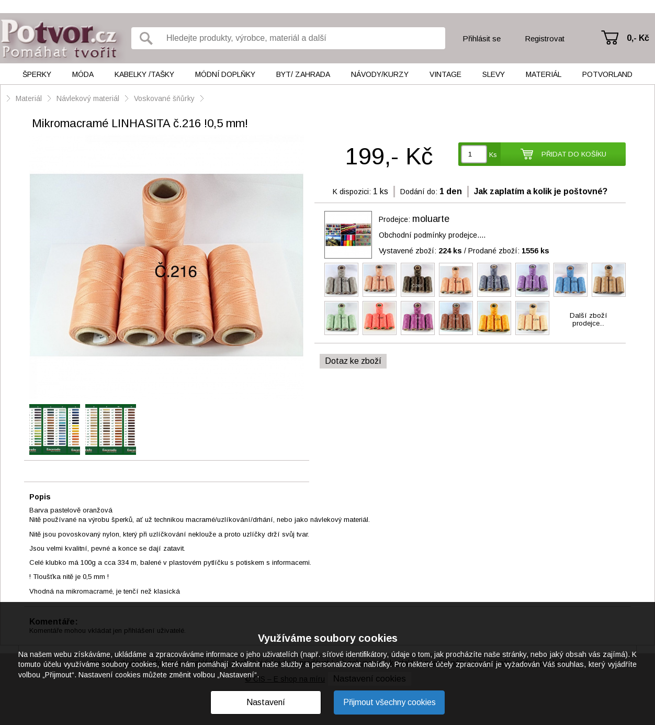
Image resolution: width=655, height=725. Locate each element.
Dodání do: (418, 191)
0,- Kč (638, 38)
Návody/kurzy (380, 74)
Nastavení (265, 702)
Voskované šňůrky (165, 98)
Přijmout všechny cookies (389, 702)
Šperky (36, 74)
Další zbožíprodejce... (588, 319)
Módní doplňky (225, 74)
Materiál (543, 74)
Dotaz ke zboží (353, 360)
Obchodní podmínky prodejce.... (432, 235)
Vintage (445, 74)
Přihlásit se (481, 38)
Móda (83, 74)
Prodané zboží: (508, 251)
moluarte (430, 219)
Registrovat (544, 38)
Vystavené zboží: (420, 251)
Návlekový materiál (88, 98)
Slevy (493, 74)
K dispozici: (352, 191)
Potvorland (607, 74)
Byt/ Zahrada (303, 74)
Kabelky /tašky (144, 74)
